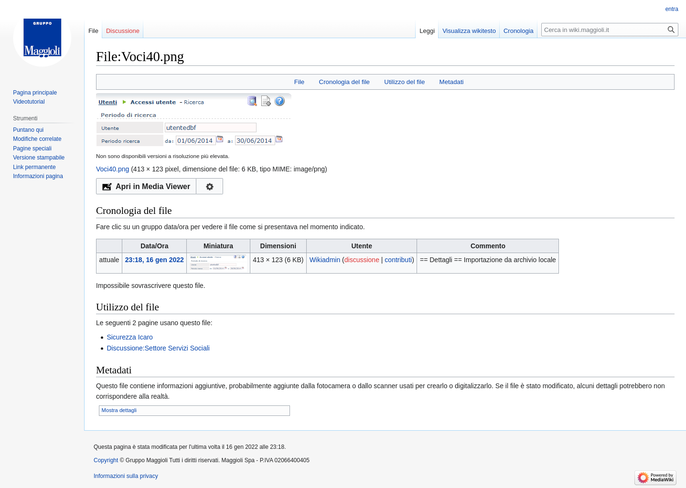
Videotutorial (29, 101)
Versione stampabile (38, 157)
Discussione (122, 30)
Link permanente (34, 167)
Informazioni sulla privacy (126, 476)
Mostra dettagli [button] (119, 410)
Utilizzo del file (404, 81)
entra (671, 9)
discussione (361, 260)
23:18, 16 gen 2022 (154, 260)
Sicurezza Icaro (129, 337)
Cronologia (519, 30)
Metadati (451, 81)
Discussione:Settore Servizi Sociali (158, 348)
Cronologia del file (344, 81)
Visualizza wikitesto (469, 30)
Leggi (427, 30)
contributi (398, 260)
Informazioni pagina (38, 176)
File (299, 81)
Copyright (106, 460)
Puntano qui (28, 130)
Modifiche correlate (37, 139)
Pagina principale (35, 92)
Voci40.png (112, 169)
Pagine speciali (32, 148)
